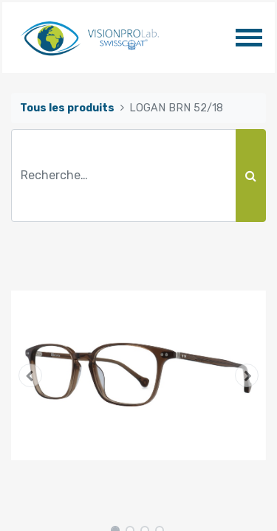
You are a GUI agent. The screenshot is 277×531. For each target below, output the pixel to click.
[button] (30, 375)
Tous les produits (67, 108)
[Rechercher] (251, 175)
